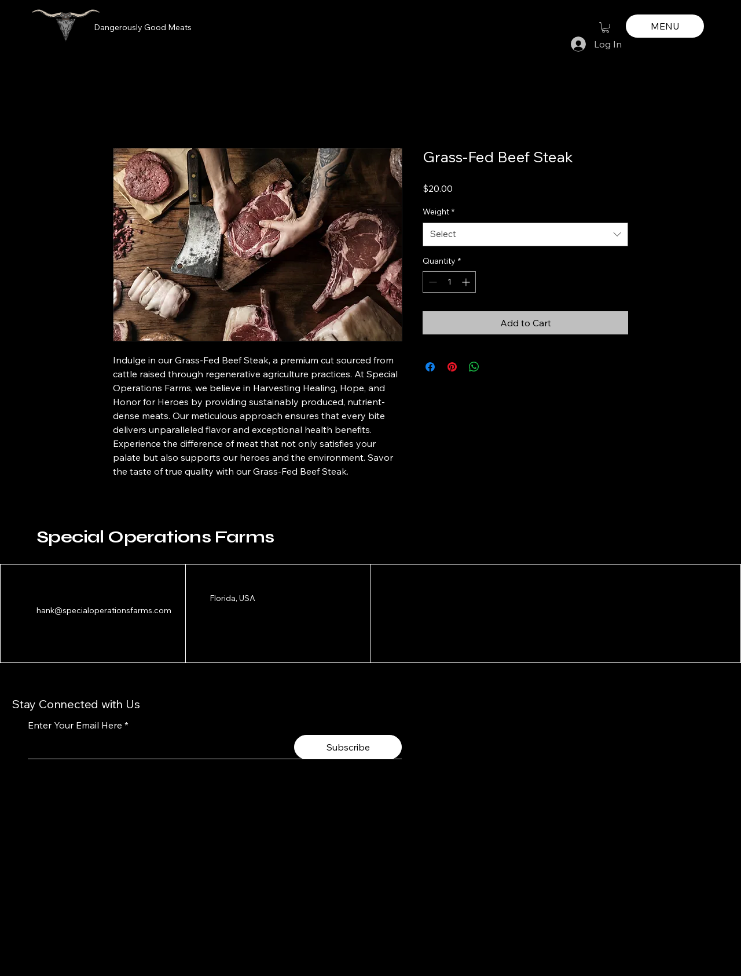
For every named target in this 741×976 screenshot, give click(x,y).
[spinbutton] (449, 282)
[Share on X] (496, 367)
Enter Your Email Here (75, 725)
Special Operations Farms (155, 536)
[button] (605, 27)
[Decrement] (431, 282)
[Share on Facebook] (430, 367)
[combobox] (525, 234)
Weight (438, 211)
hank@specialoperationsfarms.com (103, 610)
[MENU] (665, 26)
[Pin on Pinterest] (452, 367)
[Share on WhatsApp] (474, 367)
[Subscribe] (348, 747)
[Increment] (467, 282)
